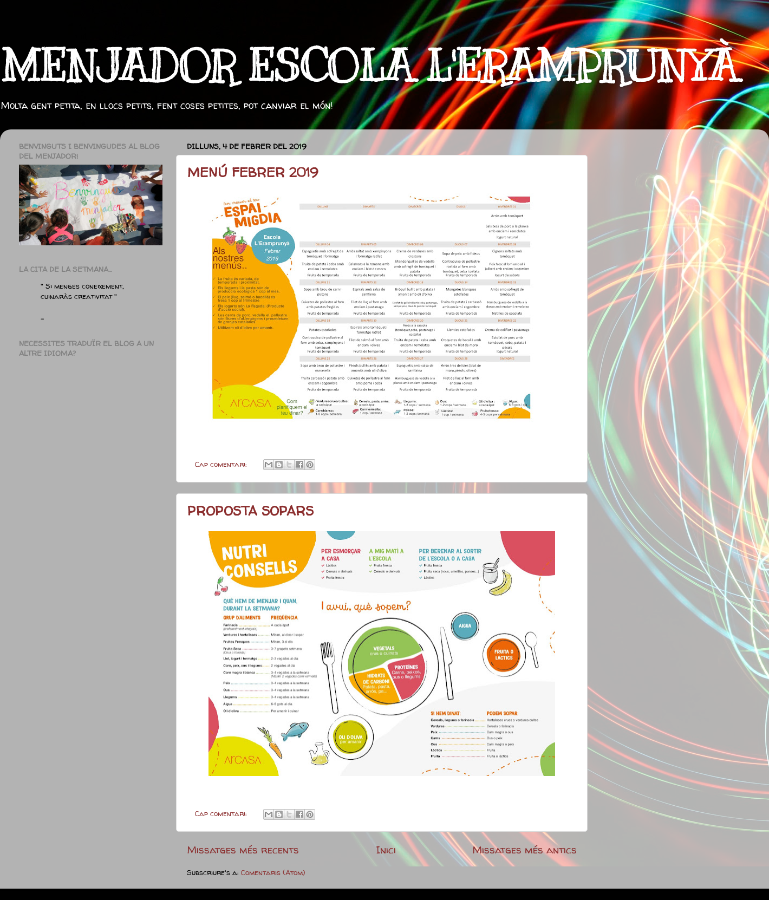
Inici (386, 850)
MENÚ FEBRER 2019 (252, 172)
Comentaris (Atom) (273, 872)
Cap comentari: (222, 464)
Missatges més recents (243, 850)
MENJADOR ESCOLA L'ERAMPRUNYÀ (369, 66)
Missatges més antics (524, 850)
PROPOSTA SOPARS (250, 511)
